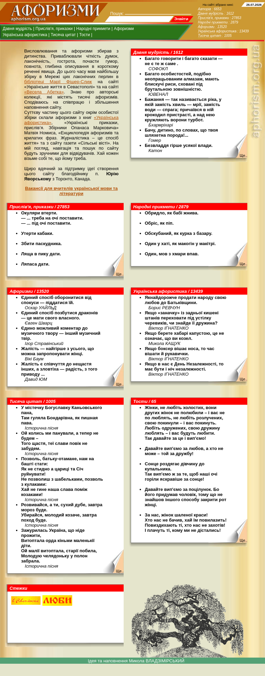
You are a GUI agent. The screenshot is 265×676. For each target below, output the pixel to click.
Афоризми (124, 28)
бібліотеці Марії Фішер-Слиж (58, 81)
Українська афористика (25, 34)
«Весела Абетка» (44, 91)
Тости (84, 34)
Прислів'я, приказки (54, 28)
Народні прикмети (93, 28)
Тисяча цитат (63, 34)
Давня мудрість (17, 28)
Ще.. (243, 155)
